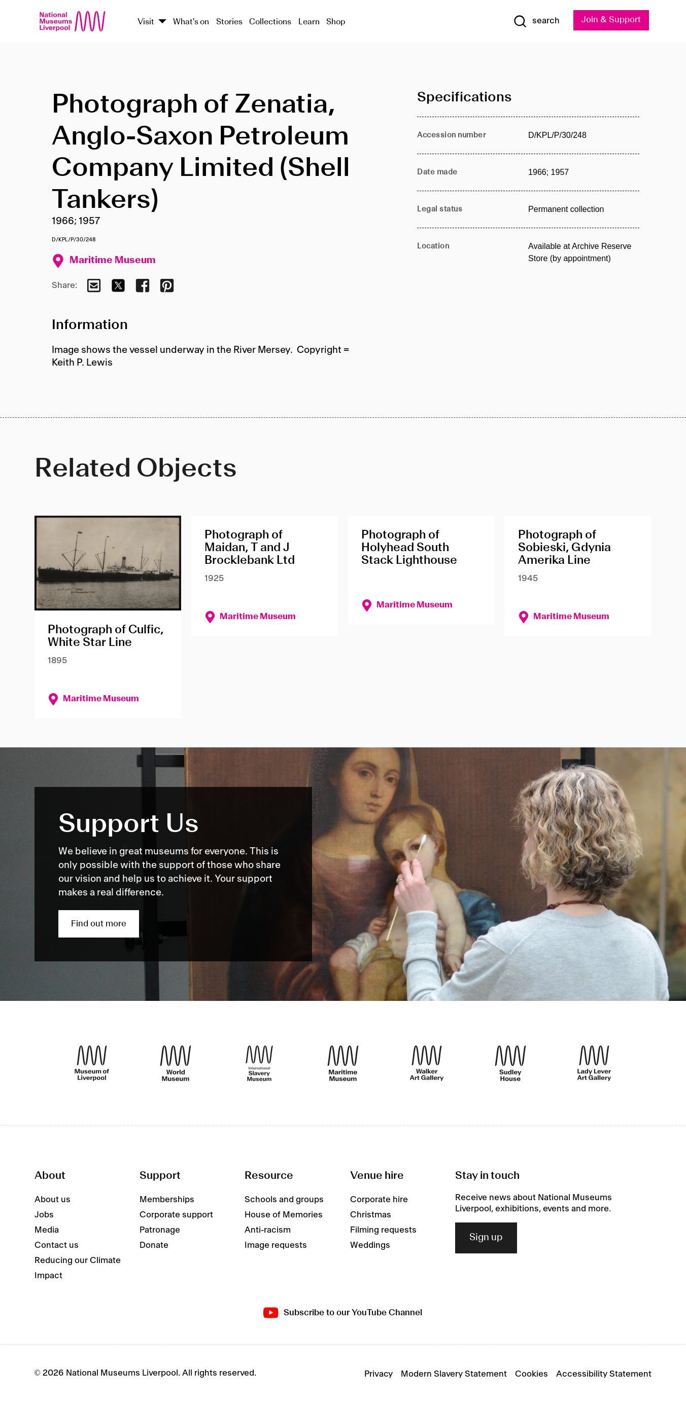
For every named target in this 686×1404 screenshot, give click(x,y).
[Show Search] (536, 21)
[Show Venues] (162, 22)
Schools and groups (284, 1199)
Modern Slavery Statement (454, 1374)
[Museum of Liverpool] (92, 1063)
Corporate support (176, 1214)
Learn (309, 22)
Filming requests (383, 1230)
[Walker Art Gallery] (427, 1063)
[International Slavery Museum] (259, 1063)
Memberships (167, 1199)
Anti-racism (268, 1230)
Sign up (486, 1238)
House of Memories (284, 1214)
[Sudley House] (510, 1063)
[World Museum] (175, 1063)
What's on (191, 22)
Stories (229, 22)
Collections (270, 22)
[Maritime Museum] (343, 1063)
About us (53, 1199)
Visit (146, 22)
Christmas (370, 1214)
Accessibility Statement (603, 1374)
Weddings (370, 1245)
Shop (336, 22)
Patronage (160, 1230)
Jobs (44, 1214)
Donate (154, 1245)
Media (47, 1230)
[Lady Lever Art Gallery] (594, 1063)
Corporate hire (379, 1199)
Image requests (276, 1245)
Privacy (378, 1374)
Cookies (531, 1374)
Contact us (57, 1245)
